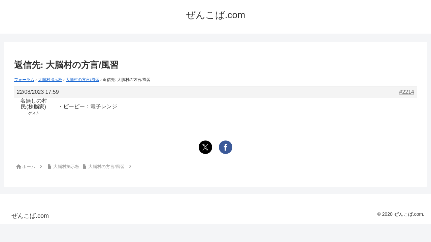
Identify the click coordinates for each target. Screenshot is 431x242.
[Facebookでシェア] (225, 147)
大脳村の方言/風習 (82, 79)
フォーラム (24, 79)
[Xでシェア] (205, 147)
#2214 (407, 92)
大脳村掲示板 (50, 79)
